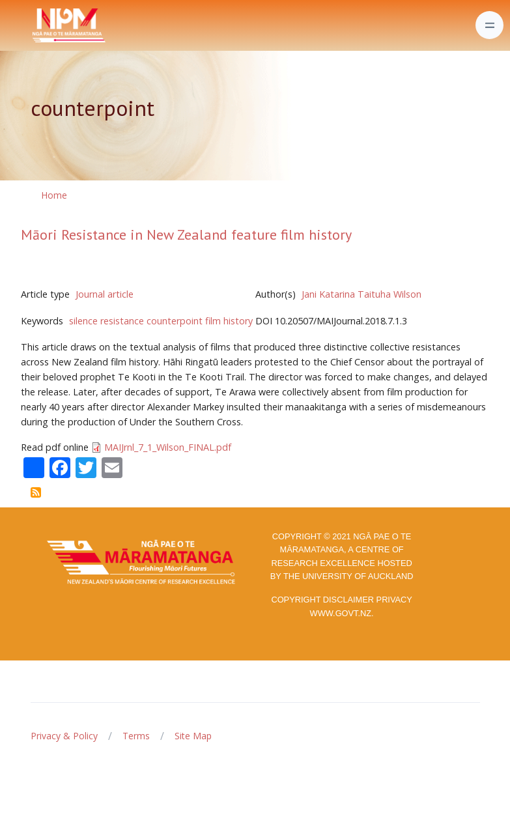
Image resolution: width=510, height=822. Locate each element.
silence (83, 321)
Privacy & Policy (64, 736)
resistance (122, 321)
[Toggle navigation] (489, 25)
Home (54, 195)
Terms (136, 736)
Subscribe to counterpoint (36, 492)
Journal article (105, 294)
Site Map (193, 736)
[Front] (36, 25)
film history (229, 321)
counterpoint (175, 321)
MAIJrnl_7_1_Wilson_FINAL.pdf (167, 447)
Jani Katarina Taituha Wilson (361, 294)
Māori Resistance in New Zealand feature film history (186, 234)
